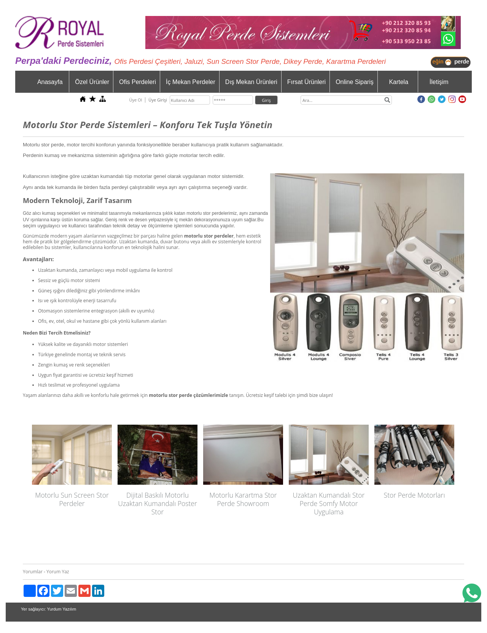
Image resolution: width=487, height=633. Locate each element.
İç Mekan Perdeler (190, 82)
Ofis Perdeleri (137, 82)
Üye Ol (135, 100)
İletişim (439, 82)
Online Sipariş (355, 82)
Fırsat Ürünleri (306, 82)
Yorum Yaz (57, 571)
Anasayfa (50, 82)
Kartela (398, 82)
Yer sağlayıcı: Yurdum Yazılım (48, 609)
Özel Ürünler (92, 82)
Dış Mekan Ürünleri (251, 82)
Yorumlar (33, 571)
